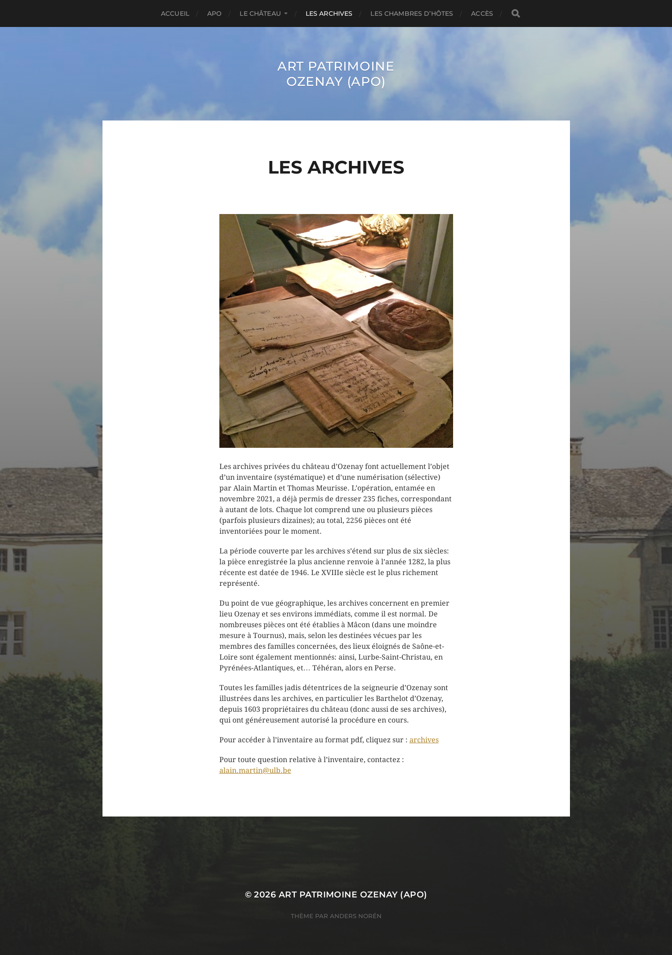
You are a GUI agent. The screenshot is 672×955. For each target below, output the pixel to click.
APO (214, 13)
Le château (260, 13)
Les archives (329, 13)
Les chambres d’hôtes (411, 13)
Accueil (175, 13)
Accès (482, 13)
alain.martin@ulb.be (255, 770)
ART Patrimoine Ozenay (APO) (336, 73)
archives (424, 740)
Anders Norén (356, 915)
